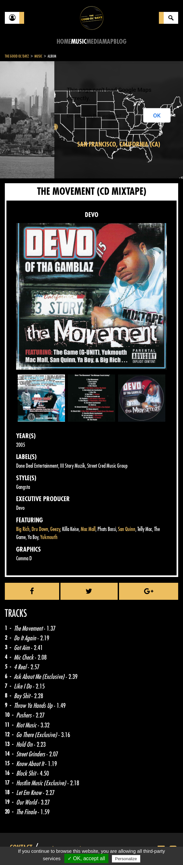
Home (64, 41)
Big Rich (23, 529)
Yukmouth (49, 537)
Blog (120, 41)
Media (94, 41)
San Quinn (126, 529)
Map (108, 41)
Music (79, 41)
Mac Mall (88, 529)
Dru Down (40, 529)
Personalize (126, 858)
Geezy (55, 529)
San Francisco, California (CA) (118, 144)
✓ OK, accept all (86, 858)
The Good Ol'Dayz (17, 56)
